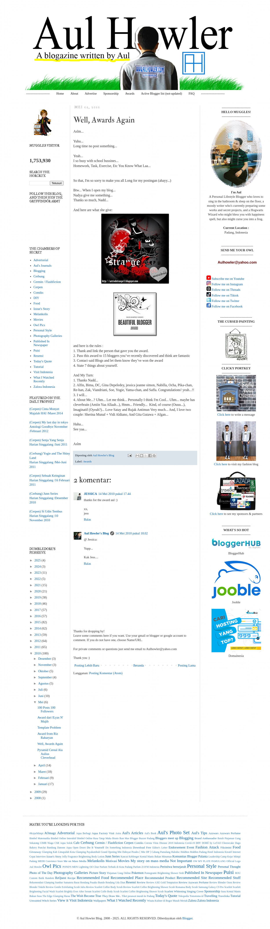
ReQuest (60, 878)
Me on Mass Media (75, 861)
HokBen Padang (198, 852)
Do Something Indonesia (118, 847)
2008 (38, 798)
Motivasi (111, 861)
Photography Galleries (47, 336)
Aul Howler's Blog (96, 533)
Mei (41, 702)
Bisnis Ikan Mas (120, 838)
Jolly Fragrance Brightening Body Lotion (83, 856)
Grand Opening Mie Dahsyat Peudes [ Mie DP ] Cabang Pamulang (135, 852)
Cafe (76, 843)
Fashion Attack (207, 847)
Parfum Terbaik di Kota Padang (116, 867)
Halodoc (175, 852)
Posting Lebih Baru (87, 665)
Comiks (38, 292)
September (45, 677)
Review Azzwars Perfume (194, 882)
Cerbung (38, 276)
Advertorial (40, 260)
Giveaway (35, 852)
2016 (38, 616)
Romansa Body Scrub (186, 887)
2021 (38, 585)
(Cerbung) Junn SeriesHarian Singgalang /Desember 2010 (48, 498)
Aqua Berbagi (83, 833)
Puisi (36, 350)
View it (62, 900)
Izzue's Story (41, 309)
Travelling (210, 896)
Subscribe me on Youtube (227, 278)
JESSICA (90, 494)
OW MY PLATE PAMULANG (209, 861)
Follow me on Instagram (227, 284)
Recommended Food (93, 877)
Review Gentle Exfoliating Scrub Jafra (65, 887)
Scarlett (228, 887)
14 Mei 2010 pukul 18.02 (131, 533)
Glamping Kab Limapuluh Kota (58, 852)
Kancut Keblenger (129, 856)
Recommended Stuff (224, 877)
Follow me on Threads (225, 289)
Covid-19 (190, 843)
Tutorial (38, 366)
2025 (38, 560)
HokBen (185, 852)
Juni (41, 696)
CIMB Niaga (47, 843)
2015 (38, 622)
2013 (38, 634)
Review (141, 882)
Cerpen (38, 287)
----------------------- (38, 93)
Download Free (142, 847)
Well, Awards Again (50, 744)
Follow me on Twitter (225, 301)
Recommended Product (160, 878)
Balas (87, 519)
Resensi (38, 356)
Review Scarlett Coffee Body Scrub (104, 887)
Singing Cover (195, 891)
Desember (45, 658)
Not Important (181, 861)
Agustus (43, 683)
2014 (38, 628)
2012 (38, 641)
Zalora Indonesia (44, 386)
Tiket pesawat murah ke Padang (138, 896)
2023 (38, 572)
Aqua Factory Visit (103, 833)
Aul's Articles (132, 833)
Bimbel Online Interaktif (63, 838)
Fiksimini (226, 847)
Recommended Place (127, 877)
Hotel (210, 852)
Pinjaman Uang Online (119, 873)
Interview (41, 856)
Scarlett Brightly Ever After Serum (73, 891)
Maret (42, 771)
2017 (38, 610)
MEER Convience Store (50, 861)
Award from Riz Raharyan (47, 735)
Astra (118, 833)
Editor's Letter (159, 847)
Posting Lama (186, 665)
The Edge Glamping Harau (56, 896)
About (74, 93)
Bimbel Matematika (39, 838)
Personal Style (42, 330)
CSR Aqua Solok (64, 843)
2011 (37, 647)
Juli (41, 689)
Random (49, 878)
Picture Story (97, 873)
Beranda (138, 665)
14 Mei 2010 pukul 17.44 (114, 494)
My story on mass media (150, 861)
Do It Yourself (95, 847)
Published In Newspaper (41, 343)
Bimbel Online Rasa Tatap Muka (94, 838)
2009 (38, 792)
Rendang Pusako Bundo (92, 882)
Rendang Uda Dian (115, 882)
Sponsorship (111, 93)
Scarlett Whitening (175, 891)
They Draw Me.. (111, 896)
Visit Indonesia (43, 372)
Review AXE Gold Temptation (162, 882)
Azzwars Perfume (230, 833)
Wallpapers (99, 900)
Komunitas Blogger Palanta (190, 856)
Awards (129, 93)
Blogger (187, 918)
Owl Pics (39, 325)
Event (190, 847)
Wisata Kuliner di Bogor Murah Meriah (167, 900)
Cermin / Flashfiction (47, 282)
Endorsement (177, 847)
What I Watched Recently (43, 379)
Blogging (39, 271)
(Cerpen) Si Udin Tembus (45, 511)
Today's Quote (42, 361)
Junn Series (112, 856)
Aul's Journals (42, 265)
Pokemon (137, 873)
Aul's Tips (199, 833)
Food (36, 303)
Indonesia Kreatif (223, 852)
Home (60, 93)
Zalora (192, 900)
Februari (44, 778)
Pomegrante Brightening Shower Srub (164, 873)
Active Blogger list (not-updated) (161, 93)
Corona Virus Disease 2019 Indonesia (164, 843)
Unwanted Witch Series (43, 900)
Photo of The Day (41, 873)
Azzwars (213, 833)
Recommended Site (192, 877)
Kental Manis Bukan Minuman (155, 856)
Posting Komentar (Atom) (105, 673)
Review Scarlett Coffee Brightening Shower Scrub (149, 887)
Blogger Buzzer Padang (142, 838)
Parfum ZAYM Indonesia (146, 867)
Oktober (43, 671)
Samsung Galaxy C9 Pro (211, 887)
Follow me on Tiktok (225, 295)
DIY (36, 298)
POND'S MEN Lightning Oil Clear (81, 867)
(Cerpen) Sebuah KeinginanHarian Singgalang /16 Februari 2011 (49, 480)
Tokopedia (183, 896)
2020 (38, 591)
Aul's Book (150, 833)
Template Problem (49, 727)
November (45, 665)
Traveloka (224, 896)
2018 (38, 603)
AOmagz (50, 833)
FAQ (192, 93)
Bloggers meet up (166, 838)
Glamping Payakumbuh (88, 852)
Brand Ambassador (206, 838)
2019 (38, 597)
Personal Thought (229, 866)
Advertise (91, 93)
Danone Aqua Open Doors (71, 847)
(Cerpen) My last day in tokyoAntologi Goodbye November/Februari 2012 (48, 426)
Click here (223, 414)
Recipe (71, 878)
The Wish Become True (86, 896)
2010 (38, 653)
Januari (43, 784)
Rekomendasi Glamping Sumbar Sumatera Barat (54, 882)
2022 (38, 578)
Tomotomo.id (196, 896)
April (42, 765)
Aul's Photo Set (173, 832)
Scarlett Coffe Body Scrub (105, 891)
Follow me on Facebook (227, 306)
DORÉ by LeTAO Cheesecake (218, 843)
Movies (38, 319)
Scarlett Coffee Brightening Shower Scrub (142, 891)
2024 (38, 566)
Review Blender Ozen (220, 882)
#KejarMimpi (36, 833)
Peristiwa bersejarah (173, 866)
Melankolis (40, 314)
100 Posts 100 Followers (46, 709)
